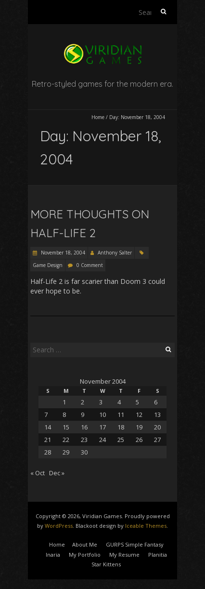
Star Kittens (106, 564)
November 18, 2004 (62, 252)
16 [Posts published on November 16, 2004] (84, 427)
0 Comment (90, 265)
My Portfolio (85, 554)
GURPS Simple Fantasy (135, 544)
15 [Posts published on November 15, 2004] (66, 427)
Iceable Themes (146, 525)
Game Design (48, 265)
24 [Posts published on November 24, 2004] (102, 439)
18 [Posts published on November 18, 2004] (120, 427)
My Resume (124, 554)
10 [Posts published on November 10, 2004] (102, 414)
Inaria (53, 554)
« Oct (37, 473)
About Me (84, 544)
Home (97, 117)
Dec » (56, 473)
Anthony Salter (115, 252)
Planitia (157, 554)
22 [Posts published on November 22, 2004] (66, 439)
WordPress (59, 525)
